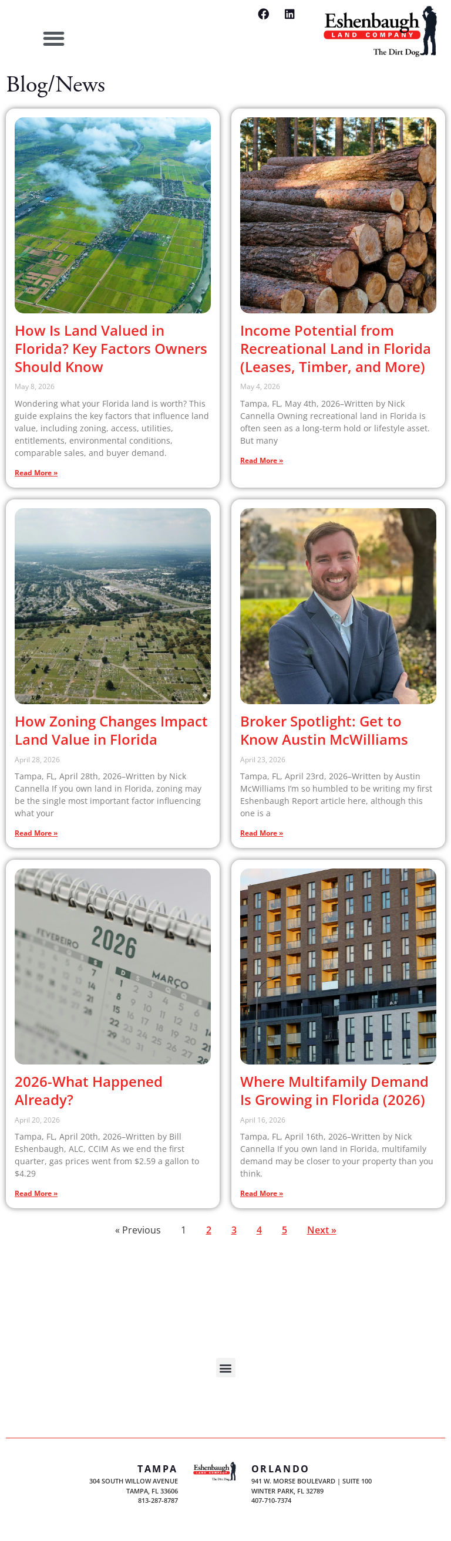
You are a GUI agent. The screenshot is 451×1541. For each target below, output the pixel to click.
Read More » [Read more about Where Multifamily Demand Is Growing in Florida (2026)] (261, 1193)
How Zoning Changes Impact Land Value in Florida (111, 730)
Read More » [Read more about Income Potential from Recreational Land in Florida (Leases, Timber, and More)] (261, 460)
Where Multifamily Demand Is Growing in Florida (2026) (334, 1090)
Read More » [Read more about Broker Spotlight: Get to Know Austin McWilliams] (261, 833)
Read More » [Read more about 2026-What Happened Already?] (36, 1193)
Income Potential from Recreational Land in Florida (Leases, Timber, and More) (335, 348)
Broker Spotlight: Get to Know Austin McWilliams (324, 730)
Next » (321, 1230)
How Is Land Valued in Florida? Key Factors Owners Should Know (111, 348)
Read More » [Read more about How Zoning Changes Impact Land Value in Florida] (36, 833)
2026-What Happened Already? (89, 1090)
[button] (53, 39)
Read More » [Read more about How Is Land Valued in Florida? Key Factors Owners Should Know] (36, 473)
